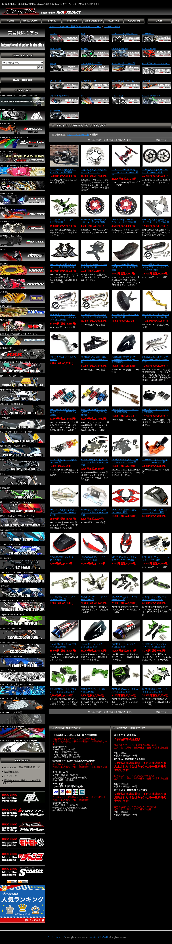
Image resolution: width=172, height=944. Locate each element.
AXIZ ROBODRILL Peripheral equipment (22, 100)
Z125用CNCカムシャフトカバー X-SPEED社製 (125, 690)
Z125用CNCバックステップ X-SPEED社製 (63, 221)
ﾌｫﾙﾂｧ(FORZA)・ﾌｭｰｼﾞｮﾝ (22, 535)
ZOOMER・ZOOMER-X (22, 409)
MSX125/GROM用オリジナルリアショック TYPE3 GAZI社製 (63, 412)
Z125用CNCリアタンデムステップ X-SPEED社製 (155, 598)
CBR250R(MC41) (120, 48)
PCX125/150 (55, 48)
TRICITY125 (117, 95)
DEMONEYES (22, 198)
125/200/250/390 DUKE (22, 633)
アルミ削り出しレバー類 (123, 63)
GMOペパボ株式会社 (98, 937)
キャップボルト (22, 675)
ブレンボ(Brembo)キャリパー (22, 170)
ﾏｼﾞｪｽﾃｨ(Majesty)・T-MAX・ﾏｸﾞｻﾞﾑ (22, 521)
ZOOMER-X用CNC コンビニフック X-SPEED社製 (154, 461)
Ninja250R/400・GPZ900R (22, 619)
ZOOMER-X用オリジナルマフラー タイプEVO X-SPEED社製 (63, 512)
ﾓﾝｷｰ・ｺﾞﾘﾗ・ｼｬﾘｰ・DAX (22, 381)
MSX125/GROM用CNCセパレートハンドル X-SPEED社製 (125, 172)
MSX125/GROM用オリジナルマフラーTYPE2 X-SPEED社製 (155, 359)
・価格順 (84, 134)
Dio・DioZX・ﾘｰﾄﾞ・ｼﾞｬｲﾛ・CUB (22, 437)
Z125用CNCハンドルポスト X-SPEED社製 (94, 690)
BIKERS (22, 213)
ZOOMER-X (148, 33)
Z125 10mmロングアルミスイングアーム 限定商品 (63, 171)
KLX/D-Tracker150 (151, 95)
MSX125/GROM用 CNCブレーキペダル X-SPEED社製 (155, 316)
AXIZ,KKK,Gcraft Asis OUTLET (22, 142)
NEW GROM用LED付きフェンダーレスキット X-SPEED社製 (94, 462)
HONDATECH (22, 156)
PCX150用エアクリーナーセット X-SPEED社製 (155, 558)
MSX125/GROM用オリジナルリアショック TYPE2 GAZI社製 (94, 412)
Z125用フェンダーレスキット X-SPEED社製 (94, 265)
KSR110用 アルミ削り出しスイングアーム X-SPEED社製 (94, 359)
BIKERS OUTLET (22, 128)
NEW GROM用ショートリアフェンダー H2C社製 (154, 511)
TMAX (53, 63)
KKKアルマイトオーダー (22, 731)
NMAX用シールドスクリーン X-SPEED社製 (94, 645)
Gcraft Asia (22, 184)
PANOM (22, 269)
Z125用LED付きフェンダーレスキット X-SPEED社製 (125, 461)
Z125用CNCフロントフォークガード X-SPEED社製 (155, 645)
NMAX (53, 33)
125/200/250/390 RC (22, 647)
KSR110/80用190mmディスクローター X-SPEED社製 (93, 221)
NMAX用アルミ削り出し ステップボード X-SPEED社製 (155, 221)
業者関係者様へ (11, 771)
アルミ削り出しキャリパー (125, 81)
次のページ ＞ (162, 140)
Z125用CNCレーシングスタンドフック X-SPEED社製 (63, 690)
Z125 (22, 479)
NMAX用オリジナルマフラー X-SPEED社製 (63, 645)
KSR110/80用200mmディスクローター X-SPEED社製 (124, 221)
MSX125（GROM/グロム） (124, 33)
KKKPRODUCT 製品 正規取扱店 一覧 (22, 767)
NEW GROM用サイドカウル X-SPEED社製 (124, 511)
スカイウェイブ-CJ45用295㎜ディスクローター (94, 171)
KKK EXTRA (22, 353)
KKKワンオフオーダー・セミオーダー (22, 745)
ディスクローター (89, 81)
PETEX (22, 254)
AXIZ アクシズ (22, 114)
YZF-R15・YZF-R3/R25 (22, 549)
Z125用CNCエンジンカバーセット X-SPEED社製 (155, 690)
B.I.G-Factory (22, 311)
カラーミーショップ (55, 937)
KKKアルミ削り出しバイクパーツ (22, 689)
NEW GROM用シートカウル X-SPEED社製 (93, 558)
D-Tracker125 (56, 110)
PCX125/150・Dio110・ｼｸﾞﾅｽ (22, 451)
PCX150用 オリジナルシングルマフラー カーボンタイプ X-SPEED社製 (63, 317)
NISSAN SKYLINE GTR (22, 661)
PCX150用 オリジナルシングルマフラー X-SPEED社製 (94, 316)
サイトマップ (10, 776)
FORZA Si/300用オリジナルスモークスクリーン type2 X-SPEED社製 (125, 359)
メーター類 (55, 81)
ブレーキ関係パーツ (60, 95)
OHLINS (22, 297)
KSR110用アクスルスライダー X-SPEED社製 (125, 411)
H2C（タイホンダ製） (91, 63)
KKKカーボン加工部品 (22, 717)
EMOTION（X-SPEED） (22, 241)
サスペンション (150, 81)
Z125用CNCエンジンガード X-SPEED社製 (125, 598)
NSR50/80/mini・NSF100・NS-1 (22, 367)
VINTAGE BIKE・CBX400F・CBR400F (22, 605)
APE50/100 (22, 423)
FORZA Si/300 (149, 48)
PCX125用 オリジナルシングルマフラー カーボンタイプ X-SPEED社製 (155, 267)
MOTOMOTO (22, 325)
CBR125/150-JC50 (22, 465)
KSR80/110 (22, 493)
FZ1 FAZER (22, 563)
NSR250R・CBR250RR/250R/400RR (22, 577)
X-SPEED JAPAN (22, 226)
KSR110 (84, 48)
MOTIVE (22, 283)
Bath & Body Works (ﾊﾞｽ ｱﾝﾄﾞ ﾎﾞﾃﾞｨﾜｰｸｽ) (22, 339)
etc (82, 95)
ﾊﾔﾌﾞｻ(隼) (22, 591)
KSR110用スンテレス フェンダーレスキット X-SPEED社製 (94, 512)
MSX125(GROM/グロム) (22, 395)
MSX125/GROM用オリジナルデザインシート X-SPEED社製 (125, 267)
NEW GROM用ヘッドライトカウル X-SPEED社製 (124, 558)
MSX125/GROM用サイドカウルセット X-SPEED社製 (63, 265)
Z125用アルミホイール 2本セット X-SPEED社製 (155, 171)
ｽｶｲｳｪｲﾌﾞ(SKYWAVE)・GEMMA (22, 507)
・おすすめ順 (73, 134)
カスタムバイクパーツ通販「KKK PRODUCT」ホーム (75, 26)
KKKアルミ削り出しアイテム (22, 703)
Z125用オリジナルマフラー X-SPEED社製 (125, 645)
